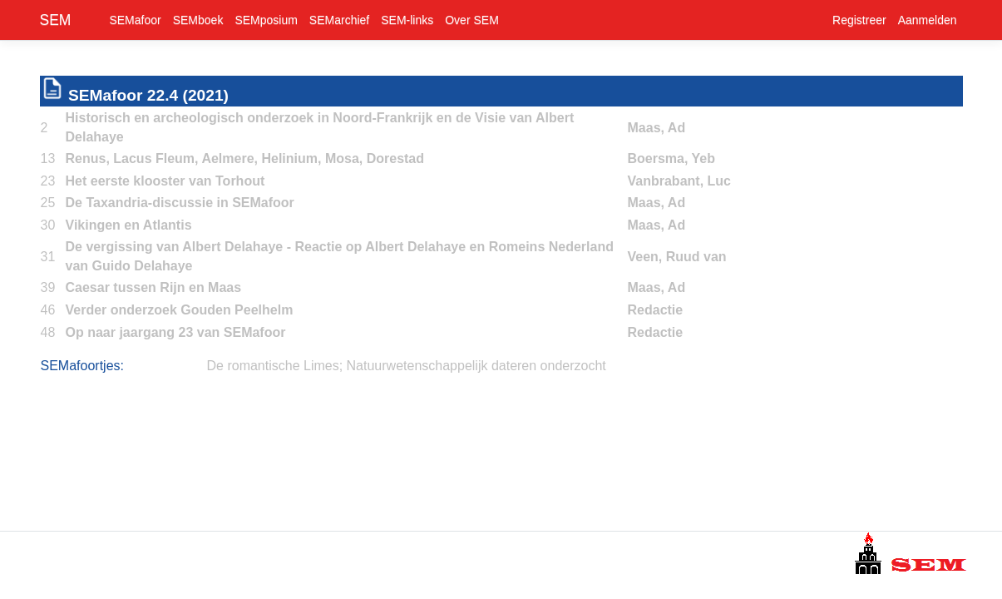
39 (48, 287)
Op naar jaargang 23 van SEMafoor (176, 332)
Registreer (859, 20)
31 (48, 257)
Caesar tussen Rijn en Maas (154, 287)
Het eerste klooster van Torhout (165, 181)
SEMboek (198, 20)
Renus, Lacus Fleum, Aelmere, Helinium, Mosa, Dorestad (245, 158)
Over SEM (472, 20)
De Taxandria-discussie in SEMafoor (180, 203)
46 (48, 310)
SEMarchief (339, 20)
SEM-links (407, 20)
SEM (56, 20)
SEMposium (265, 20)
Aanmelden (927, 20)
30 (48, 225)
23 (48, 181)
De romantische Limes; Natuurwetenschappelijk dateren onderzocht (406, 366)
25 (48, 203)
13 (48, 158)
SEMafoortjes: (82, 366)
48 (48, 332)
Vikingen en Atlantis (129, 225)
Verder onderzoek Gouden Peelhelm (180, 310)
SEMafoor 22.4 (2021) (148, 95)
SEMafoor (134, 20)
